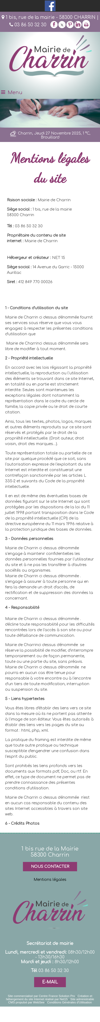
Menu (15, 92)
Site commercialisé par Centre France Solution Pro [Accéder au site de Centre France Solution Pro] (41, 996)
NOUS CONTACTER (50, 867)
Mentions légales (50, 880)
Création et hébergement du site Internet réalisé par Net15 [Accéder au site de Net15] (49, 997)
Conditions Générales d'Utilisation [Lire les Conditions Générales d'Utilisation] (69, 1002)
